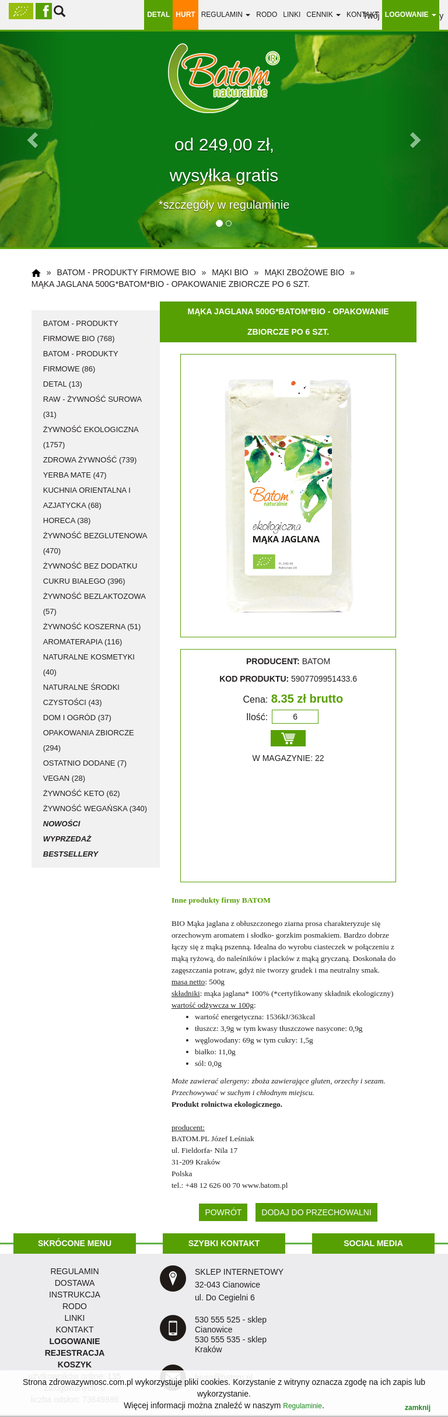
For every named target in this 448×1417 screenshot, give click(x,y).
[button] (33, 139)
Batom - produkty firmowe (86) (80, 361)
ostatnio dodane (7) (85, 763)
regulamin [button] (226, 14)
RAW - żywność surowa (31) (92, 407)
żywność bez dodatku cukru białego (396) (90, 573)
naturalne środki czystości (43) (81, 695)
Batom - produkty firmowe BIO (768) (80, 331)
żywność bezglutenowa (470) (95, 543)
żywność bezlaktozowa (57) (94, 604)
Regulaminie (302, 1406)
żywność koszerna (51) (92, 626)
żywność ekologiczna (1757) (90, 437)
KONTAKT (74, 1329)
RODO (266, 14)
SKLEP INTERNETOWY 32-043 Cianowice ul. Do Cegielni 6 (239, 1284)
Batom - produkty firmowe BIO (126, 272)
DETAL (158, 14)
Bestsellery (70, 854)
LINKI (74, 1318)
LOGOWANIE (74, 1341)
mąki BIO (230, 272)
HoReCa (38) (67, 520)
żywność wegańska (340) (95, 808)
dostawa (75, 1283)
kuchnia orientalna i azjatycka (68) (87, 498)
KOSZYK (75, 1364)
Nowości (61, 823)
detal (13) (62, 384)
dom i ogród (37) (77, 717)
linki (291, 14)
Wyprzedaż (67, 838)
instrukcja (74, 1294)
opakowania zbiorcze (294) (88, 740)
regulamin (74, 1271)
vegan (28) (64, 778)
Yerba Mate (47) (75, 475)
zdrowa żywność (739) (90, 459)
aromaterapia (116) (83, 641)
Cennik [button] (323, 14)
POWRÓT (223, 1212)
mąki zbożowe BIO (304, 272)
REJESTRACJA (75, 1353)
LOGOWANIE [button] (410, 14)
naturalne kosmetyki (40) (89, 664)
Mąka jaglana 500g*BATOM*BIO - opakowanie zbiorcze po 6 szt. (171, 284)
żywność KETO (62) (81, 793)
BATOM (256, 900)
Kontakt (362, 14)
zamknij (417, 1407)
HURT (185, 14)
